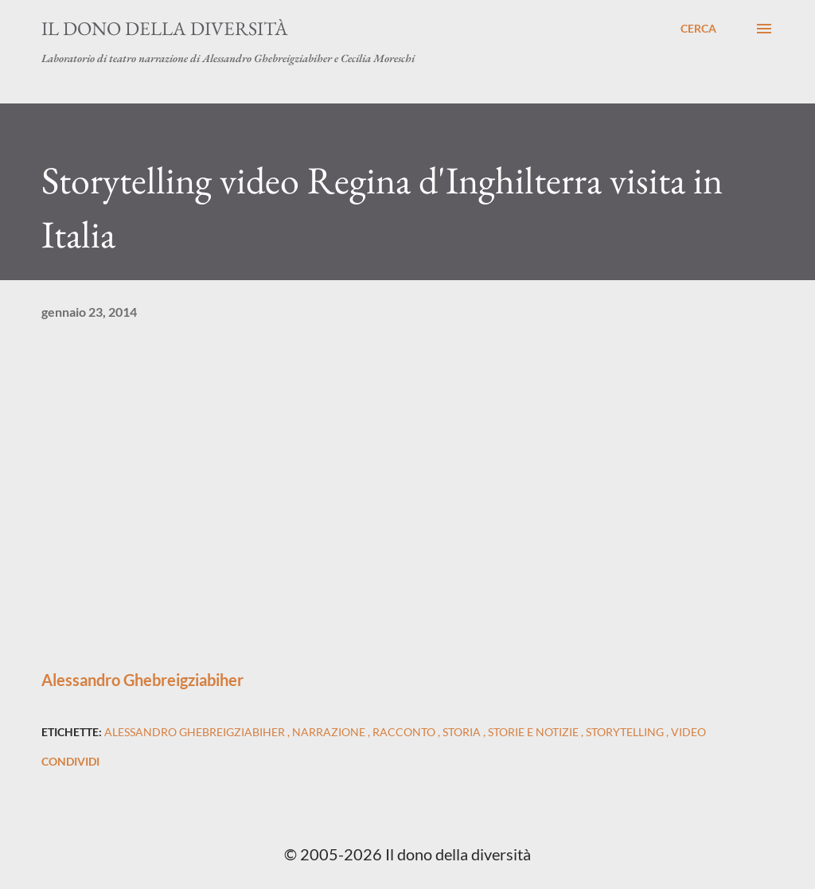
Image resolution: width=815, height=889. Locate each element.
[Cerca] (698, 28)
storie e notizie (534, 732)
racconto (405, 732)
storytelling (626, 732)
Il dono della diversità (164, 28)
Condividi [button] (70, 761)
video (688, 732)
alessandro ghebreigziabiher (195, 732)
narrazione (330, 732)
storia (463, 732)
